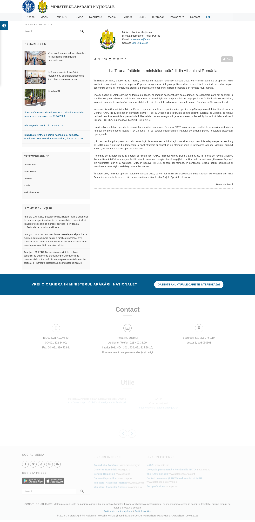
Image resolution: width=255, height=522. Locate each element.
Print (227, 59)
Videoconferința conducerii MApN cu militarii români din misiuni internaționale (67, 57)
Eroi (142, 17)
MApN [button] (45, 17)
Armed (128, 17)
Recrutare (95, 17)
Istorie (27, 185)
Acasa (29, 24)
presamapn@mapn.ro (142, 39)
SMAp (79, 17)
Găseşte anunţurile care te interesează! (189, 284)
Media (113, 17)
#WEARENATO (32, 171)
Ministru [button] (63, 17)
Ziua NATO (54, 91)
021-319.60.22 (140, 42)
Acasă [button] (31, 17)
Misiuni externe (31, 192)
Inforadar (158, 17)
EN (208, 17)
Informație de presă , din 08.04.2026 (43, 125)
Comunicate (44, 24)
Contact (195, 17)
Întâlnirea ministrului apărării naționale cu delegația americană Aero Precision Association (66, 76)
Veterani (28, 178)
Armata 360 (29, 164)
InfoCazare (177, 17)
